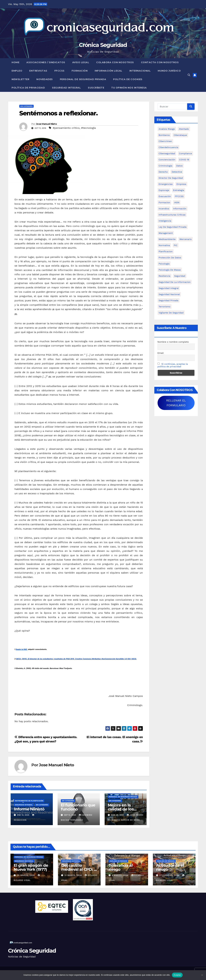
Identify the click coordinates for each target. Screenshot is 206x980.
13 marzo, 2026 (73, 875)
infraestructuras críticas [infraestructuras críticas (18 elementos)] (172, 214)
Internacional (140, 70)
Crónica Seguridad (103, 45)
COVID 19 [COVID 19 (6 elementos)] (184, 159)
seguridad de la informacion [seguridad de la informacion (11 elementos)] (175, 282)
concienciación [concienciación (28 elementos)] (167, 159)
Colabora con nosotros (115, 62)
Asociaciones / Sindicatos (45, 62)
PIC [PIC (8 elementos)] (175, 245)
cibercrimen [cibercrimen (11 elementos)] (165, 141)
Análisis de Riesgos (118, 861)
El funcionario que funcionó (78, 807)
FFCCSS (59, 70)
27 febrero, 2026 (169, 875)
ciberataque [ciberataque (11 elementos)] (180, 135)
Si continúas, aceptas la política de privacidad (173, 365)
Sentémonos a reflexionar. (58, 113)
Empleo (17, 70)
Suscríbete (96, 87)
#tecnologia (88, 127)
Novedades (44, 79)
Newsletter (20, 79)
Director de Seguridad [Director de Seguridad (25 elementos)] (171, 178)
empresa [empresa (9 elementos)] (181, 184)
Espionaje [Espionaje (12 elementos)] (164, 190)
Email (161, 353)
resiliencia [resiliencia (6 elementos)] (164, 276)
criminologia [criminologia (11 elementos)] (165, 165)
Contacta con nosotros (160, 62)
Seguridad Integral (66, 87)
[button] (189, 75)
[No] (202, 975)
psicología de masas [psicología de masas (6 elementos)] (170, 269)
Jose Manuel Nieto (46, 123)
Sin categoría (26, 106)
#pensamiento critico (66, 127)
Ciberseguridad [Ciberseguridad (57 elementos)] (167, 153)
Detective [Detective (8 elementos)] (177, 172)
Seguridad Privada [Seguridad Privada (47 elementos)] (168, 300)
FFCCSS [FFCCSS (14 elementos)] (179, 196)
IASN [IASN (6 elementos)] (176, 202)
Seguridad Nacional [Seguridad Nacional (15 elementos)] (169, 294)
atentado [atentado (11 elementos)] (184, 129)
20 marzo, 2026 (26, 875)
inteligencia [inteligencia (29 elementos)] (165, 220)
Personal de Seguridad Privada (83, 79)
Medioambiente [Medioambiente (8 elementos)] (167, 239)
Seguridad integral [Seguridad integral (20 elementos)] (169, 288)
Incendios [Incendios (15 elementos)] (164, 208)
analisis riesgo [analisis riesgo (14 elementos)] (167, 129)
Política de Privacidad (28, 87)
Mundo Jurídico (169, 70)
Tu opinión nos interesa (129, 87)
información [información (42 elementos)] (179, 208)
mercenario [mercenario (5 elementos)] (185, 239)
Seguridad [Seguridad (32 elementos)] (179, 276)
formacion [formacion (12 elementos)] (164, 202)
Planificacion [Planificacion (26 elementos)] (166, 251)
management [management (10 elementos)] (166, 233)
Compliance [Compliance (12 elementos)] (185, 153)
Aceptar (177, 975)
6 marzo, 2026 (120, 875)
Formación (80, 70)
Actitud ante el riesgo (170, 867)
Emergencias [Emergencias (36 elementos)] (166, 184)
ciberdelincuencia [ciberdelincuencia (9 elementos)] (168, 147)
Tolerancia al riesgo (120, 867)
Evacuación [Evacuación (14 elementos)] (165, 196)
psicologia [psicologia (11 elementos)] (164, 263)
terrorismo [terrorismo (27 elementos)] (164, 306)
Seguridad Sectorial (24, 861)
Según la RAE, (22, 649)
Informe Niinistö (29, 809)
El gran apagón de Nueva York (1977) (31, 867)
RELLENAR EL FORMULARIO (176, 403)
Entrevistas (38, 70)
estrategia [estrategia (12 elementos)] (178, 190)
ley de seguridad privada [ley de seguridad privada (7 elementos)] (173, 227)
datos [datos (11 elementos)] (179, 165)
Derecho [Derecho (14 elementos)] (163, 172)
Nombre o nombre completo (173, 342)
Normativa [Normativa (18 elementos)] (164, 245)
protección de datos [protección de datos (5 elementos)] (170, 257)
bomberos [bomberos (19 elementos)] (164, 135)
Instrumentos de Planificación (29, 801)
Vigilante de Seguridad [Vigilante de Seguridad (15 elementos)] (171, 312)
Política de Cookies (127, 79)
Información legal (108, 70)
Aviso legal (80, 62)
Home (15, 62)
